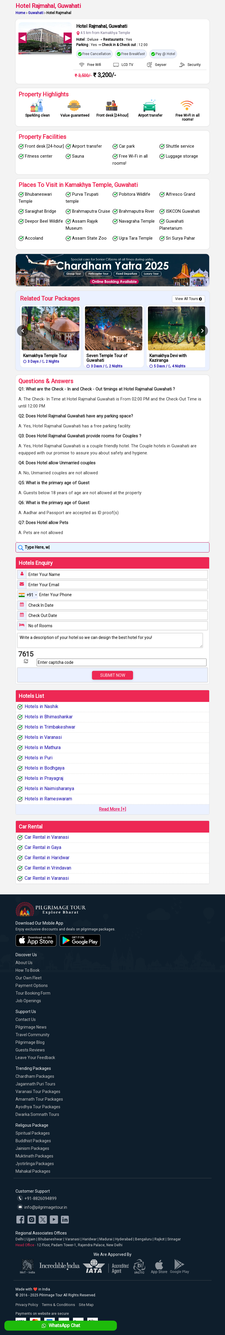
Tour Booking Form (33, 993)
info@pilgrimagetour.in (42, 1207)
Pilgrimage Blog (30, 1042)
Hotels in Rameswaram (48, 799)
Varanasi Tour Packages (38, 1091)
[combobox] (28, 595)
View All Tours (186, 299)
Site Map (86, 1304)
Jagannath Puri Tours (35, 1084)
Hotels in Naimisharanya (49, 788)
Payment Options (32, 985)
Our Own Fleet (29, 978)
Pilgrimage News (31, 1027)
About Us (24, 962)
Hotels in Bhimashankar (49, 716)
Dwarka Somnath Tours (37, 1114)
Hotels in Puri (38, 758)
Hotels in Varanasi (43, 737)
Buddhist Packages (33, 1140)
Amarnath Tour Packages (39, 1099)
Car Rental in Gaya (43, 847)
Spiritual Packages (33, 1133)
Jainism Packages (32, 1148)
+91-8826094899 (37, 1198)
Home (20, 13)
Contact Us (26, 1019)
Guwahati (35, 13)
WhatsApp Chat (60, 1326)
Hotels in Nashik (41, 706)
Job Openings (28, 1000)
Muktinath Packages (34, 1156)
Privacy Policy (27, 1304)
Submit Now (112, 675)
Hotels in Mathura (43, 747)
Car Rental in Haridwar (47, 857)
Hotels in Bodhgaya (44, 768)
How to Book (28, 970)
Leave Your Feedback (35, 1057)
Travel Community (33, 1034)
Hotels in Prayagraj (44, 778)
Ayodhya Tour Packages (38, 1106)
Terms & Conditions (58, 1304)
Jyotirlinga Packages (35, 1163)
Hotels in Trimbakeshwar (50, 727)
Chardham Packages (35, 1076)
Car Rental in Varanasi (47, 837)
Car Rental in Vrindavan (48, 868)
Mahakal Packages (33, 1171)
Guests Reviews (30, 1050)
